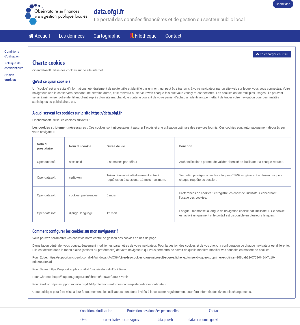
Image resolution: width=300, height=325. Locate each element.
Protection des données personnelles (153, 310)
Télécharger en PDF (272, 54)
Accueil (42, 36)
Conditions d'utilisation (96, 310)
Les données (72, 36)
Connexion (283, 4)
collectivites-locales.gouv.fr (122, 319)
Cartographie (106, 36)
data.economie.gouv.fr (204, 319)
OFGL (84, 319)
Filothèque (146, 36)
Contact (173, 36)
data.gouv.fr (165, 319)
